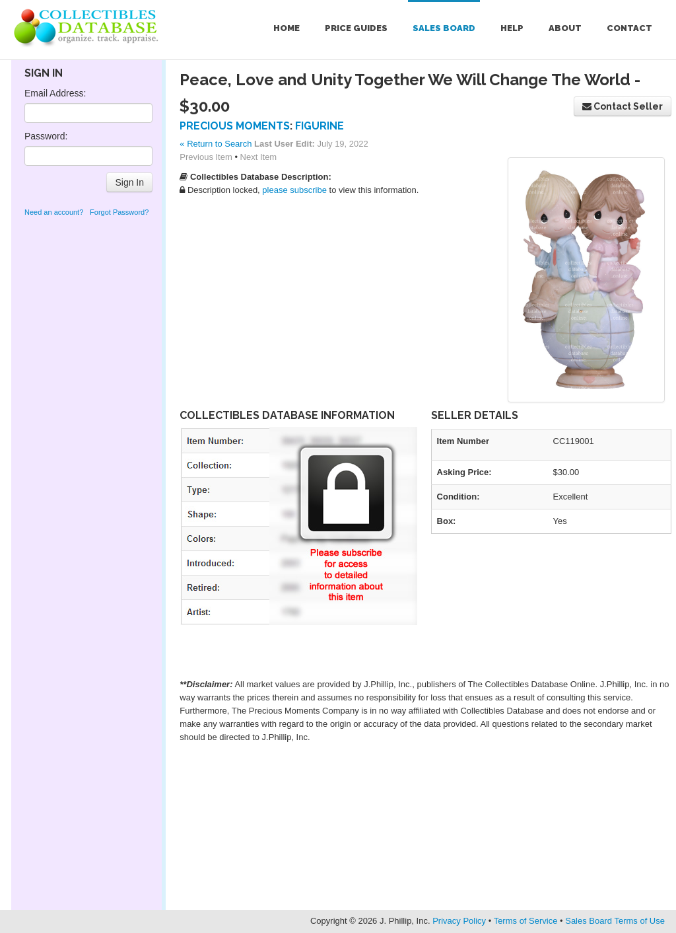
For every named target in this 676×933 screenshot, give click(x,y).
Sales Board (444, 28)
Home (286, 28)
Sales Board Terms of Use (615, 921)
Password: (45, 136)
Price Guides (356, 28)
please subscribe (294, 190)
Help (512, 28)
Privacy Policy (459, 921)
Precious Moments (235, 126)
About (565, 28)
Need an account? (53, 212)
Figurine (319, 126)
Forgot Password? (119, 212)
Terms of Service (526, 921)
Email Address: (55, 93)
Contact (629, 28)
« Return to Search (216, 144)
